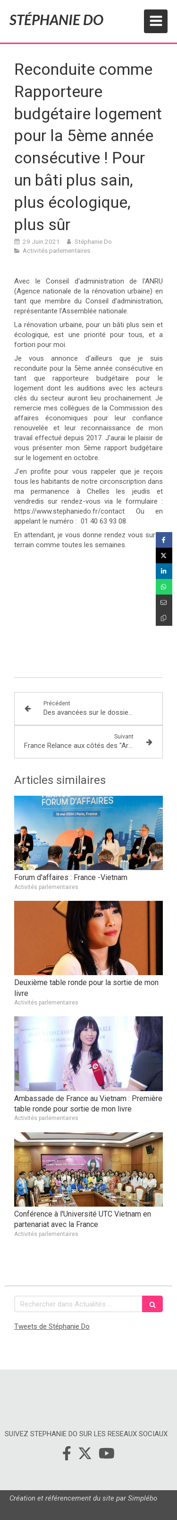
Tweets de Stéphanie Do (52, 1326)
